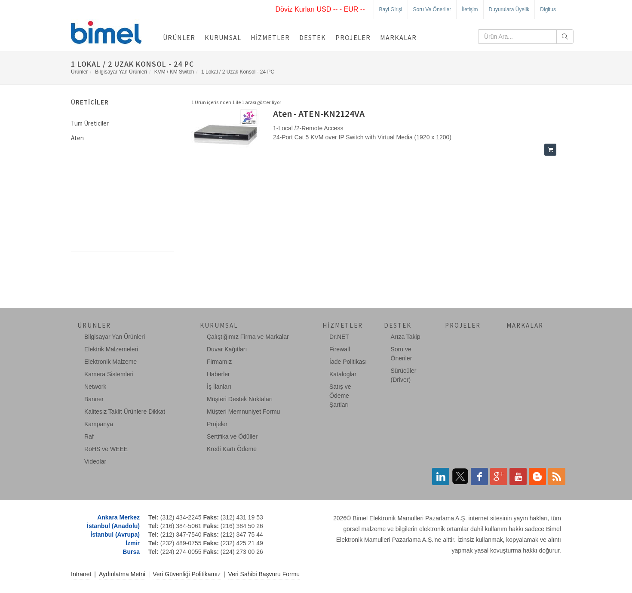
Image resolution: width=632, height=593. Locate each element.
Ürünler (179, 37)
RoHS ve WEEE (106, 449)
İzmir (133, 543)
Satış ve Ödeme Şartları (340, 395)
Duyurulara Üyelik (509, 9)
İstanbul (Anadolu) (113, 525)
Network (95, 386)
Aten (77, 138)
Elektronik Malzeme (110, 361)
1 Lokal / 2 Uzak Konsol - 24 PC (237, 72)
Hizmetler (270, 37)
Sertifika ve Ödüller (232, 436)
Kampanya (98, 424)
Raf (89, 436)
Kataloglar (342, 374)
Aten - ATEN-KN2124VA (319, 114)
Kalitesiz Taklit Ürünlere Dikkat (124, 411)
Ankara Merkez (118, 517)
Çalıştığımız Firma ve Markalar (248, 336)
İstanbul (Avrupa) (115, 534)
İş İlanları (219, 386)
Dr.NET (339, 336)
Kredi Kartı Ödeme (232, 449)
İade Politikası (348, 361)
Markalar (398, 37)
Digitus (548, 9)
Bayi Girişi (390, 9)
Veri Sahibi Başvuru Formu (264, 574)
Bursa (131, 551)
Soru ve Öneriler (432, 9)
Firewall (339, 349)
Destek (312, 37)
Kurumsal (223, 37)
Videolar (95, 461)
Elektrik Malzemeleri (111, 349)
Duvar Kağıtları (227, 349)
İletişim (470, 9)
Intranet (81, 574)
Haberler (218, 374)
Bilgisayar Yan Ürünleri (121, 72)
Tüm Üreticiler (90, 123)
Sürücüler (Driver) (404, 375)
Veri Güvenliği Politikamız (187, 574)
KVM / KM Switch (174, 72)
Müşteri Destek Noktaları (240, 399)
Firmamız (219, 361)
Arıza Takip (405, 336)
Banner (94, 399)
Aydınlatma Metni (122, 574)
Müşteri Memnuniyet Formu (243, 411)
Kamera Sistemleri (108, 374)
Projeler (353, 37)
